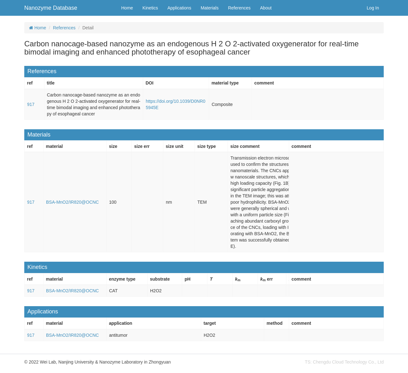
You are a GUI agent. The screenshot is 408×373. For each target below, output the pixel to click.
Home (127, 7)
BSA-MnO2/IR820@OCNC (72, 202)
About (266, 7)
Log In (373, 7)
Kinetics (150, 7)
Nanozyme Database (50, 8)
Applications (179, 7)
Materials (210, 7)
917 (30, 104)
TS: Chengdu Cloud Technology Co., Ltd (344, 361)
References (239, 7)
